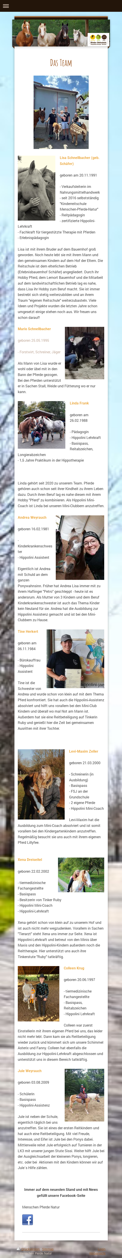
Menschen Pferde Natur (41, 1207)
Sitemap (48, 1249)
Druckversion (28, 1249)
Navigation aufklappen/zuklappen (61, 6)
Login (101, 1249)
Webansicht (97, 1253)
